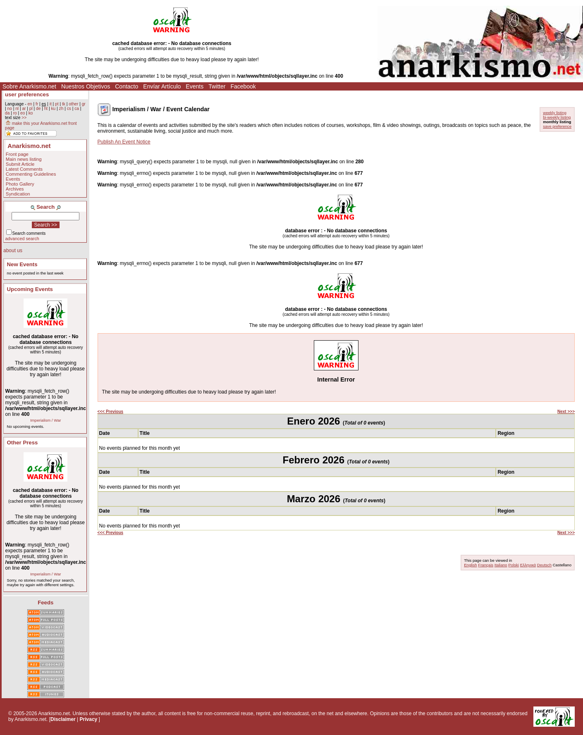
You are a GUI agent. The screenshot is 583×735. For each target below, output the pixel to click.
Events (194, 86)
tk (63, 104)
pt (57, 104)
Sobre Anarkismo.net (29, 86)
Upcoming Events (30, 289)
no (9, 108)
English (470, 565)
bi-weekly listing (557, 117)
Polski (513, 565)
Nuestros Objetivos (85, 86)
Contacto (126, 86)
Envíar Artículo (162, 86)
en (29, 104)
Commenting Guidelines (31, 174)
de (38, 108)
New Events (22, 264)
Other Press (22, 442)
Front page (17, 154)
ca (76, 108)
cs (69, 108)
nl (17, 108)
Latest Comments (24, 169)
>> (24, 117)
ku (53, 108)
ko (31, 113)
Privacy (89, 719)
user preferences (27, 94)
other (73, 104)
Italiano (501, 565)
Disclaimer (63, 719)
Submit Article (20, 164)
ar (24, 108)
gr (84, 104)
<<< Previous (111, 411)
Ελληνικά (528, 565)
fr (37, 104)
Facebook (243, 86)
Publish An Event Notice (124, 142)
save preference (557, 126)
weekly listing (554, 112)
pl (31, 108)
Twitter (216, 86)
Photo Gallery (20, 183)
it (51, 104)
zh (61, 108)
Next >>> (566, 411)
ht (46, 108)
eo (22, 113)
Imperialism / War (45, 420)
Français (485, 565)
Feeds (45, 602)
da (7, 113)
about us (12, 250)
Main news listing (24, 159)
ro (15, 113)
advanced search (22, 238)
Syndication (18, 193)
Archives (15, 188)
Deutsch (544, 565)
